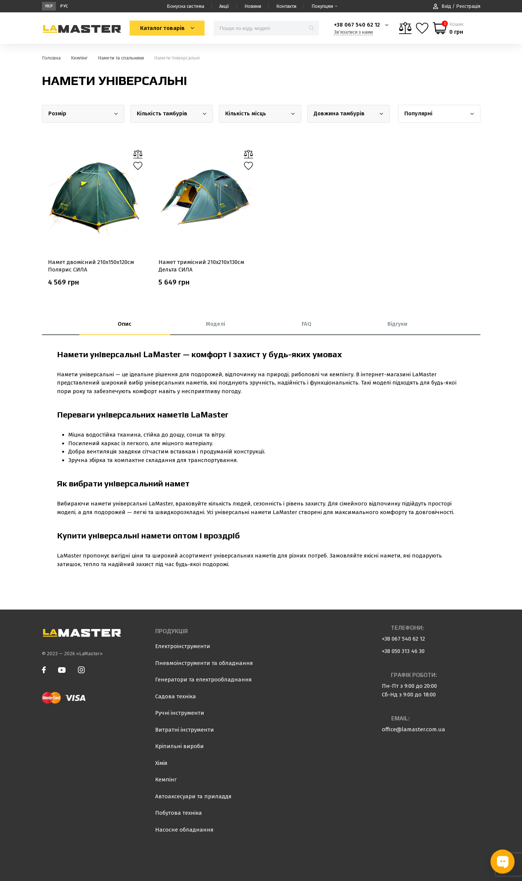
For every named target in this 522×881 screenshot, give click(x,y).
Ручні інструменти (179, 713)
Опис (125, 323)
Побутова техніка (178, 812)
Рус (64, 6)
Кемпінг (166, 779)
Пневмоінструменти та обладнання (204, 663)
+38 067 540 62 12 (357, 24)
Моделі (215, 323)
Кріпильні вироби (179, 746)
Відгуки (397, 323)
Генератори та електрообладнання (203, 679)
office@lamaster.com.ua (413, 729)
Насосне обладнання (184, 829)
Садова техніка (175, 696)
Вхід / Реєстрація (456, 6)
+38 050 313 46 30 (403, 651)
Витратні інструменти (184, 729)
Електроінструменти (182, 646)
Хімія (161, 763)
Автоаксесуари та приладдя (193, 796)
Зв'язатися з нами (353, 32)
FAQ (306, 323)
